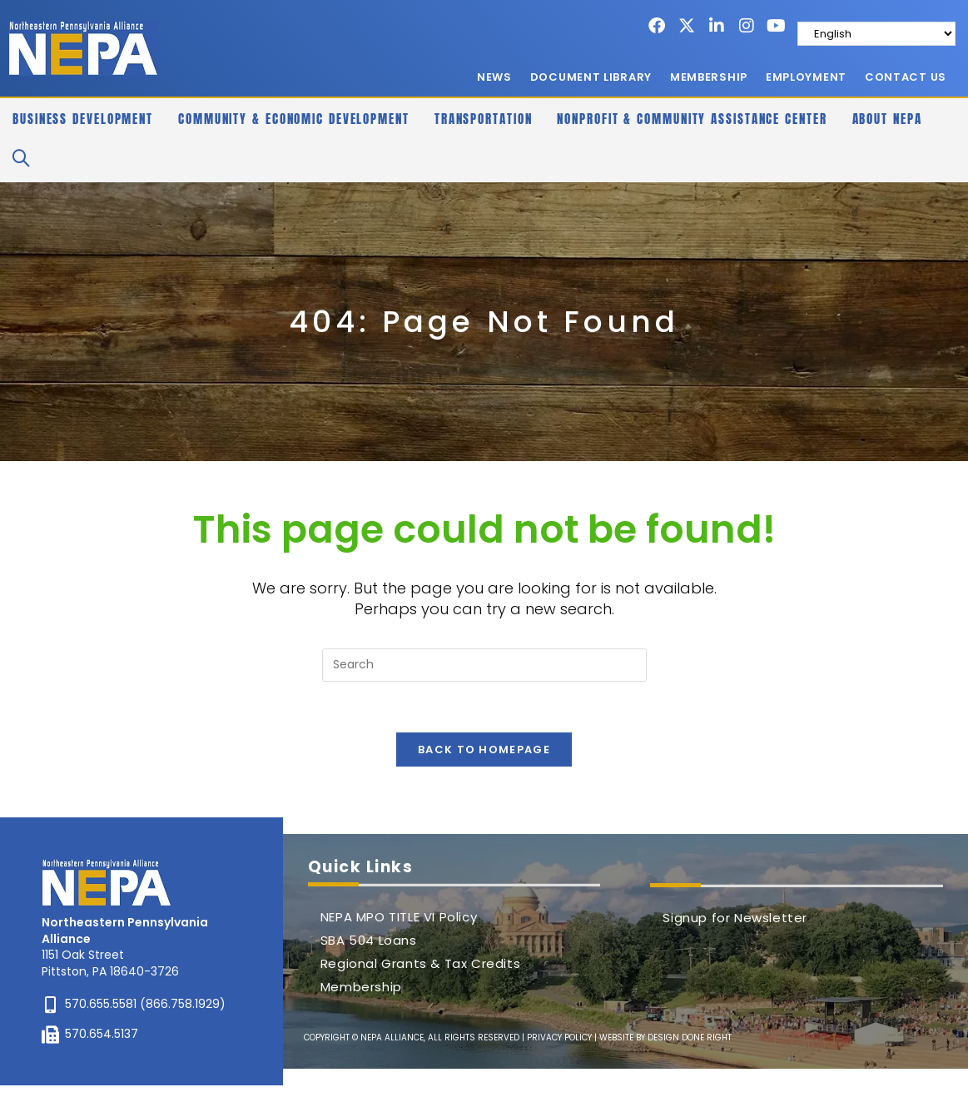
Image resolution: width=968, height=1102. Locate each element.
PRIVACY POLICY (559, 1037)
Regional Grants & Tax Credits (420, 963)
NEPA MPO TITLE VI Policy (398, 917)
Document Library (591, 77)
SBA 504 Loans (368, 940)
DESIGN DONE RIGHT (690, 1037)
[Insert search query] (484, 665)
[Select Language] (876, 34)
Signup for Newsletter (735, 917)
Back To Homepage (484, 749)
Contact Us (905, 77)
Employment (806, 77)
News (494, 77)
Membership (708, 77)
